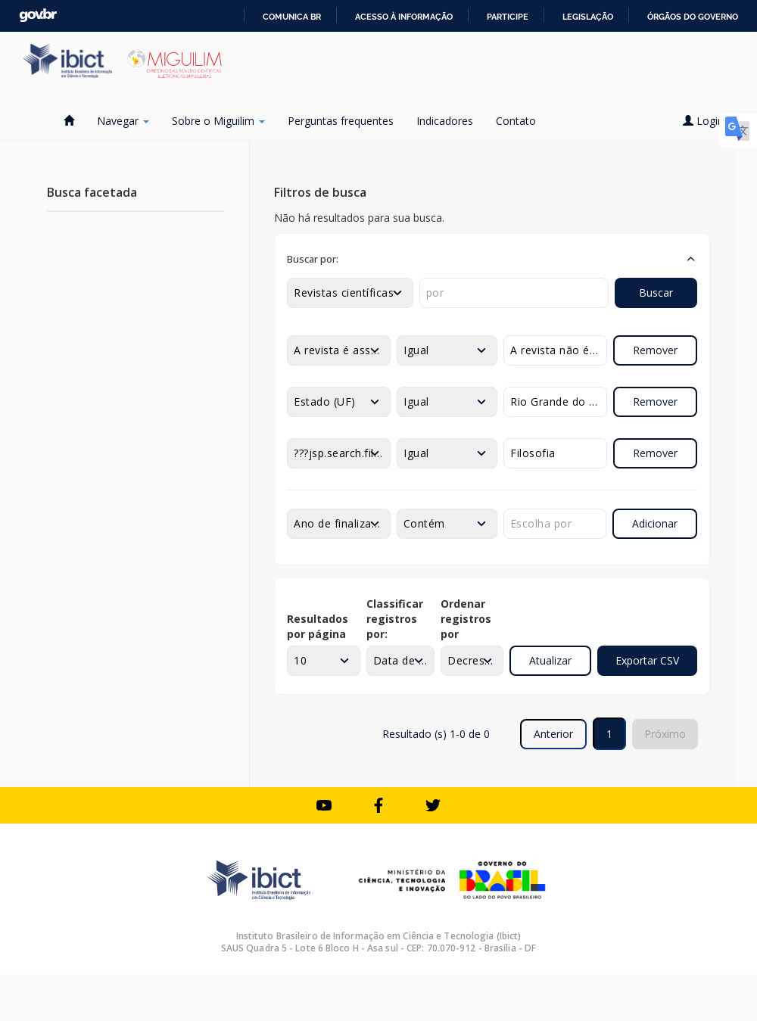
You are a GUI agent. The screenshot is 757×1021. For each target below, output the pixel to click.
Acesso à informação (404, 16)
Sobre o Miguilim (218, 121)
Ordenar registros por (466, 618)
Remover (655, 350)
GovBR (38, 15)
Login (708, 121)
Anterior (553, 734)
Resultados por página (317, 626)
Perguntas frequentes (341, 121)
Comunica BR (292, 16)
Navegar (123, 121)
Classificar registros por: (394, 618)
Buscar (656, 292)
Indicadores (444, 121)
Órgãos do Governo (692, 16)
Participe (507, 16)
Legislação (587, 16)
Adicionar (655, 523)
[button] (492, 259)
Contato (516, 121)
